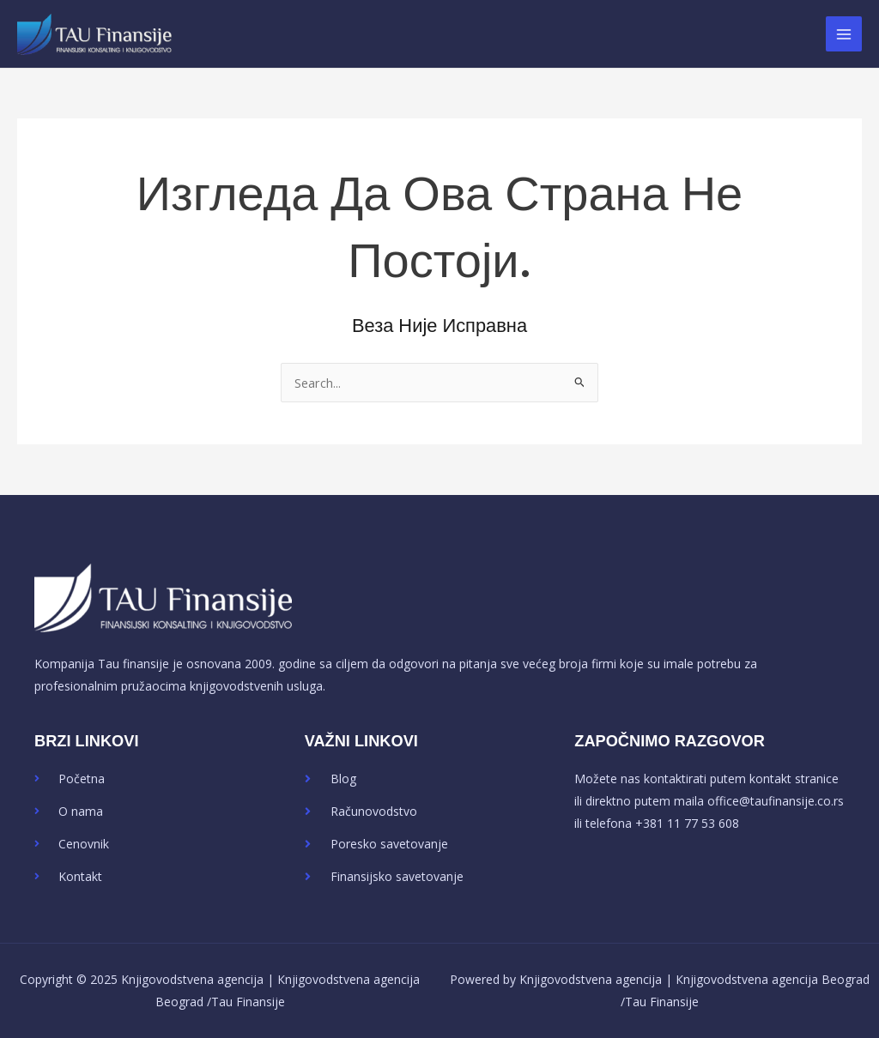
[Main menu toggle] (844, 34)
